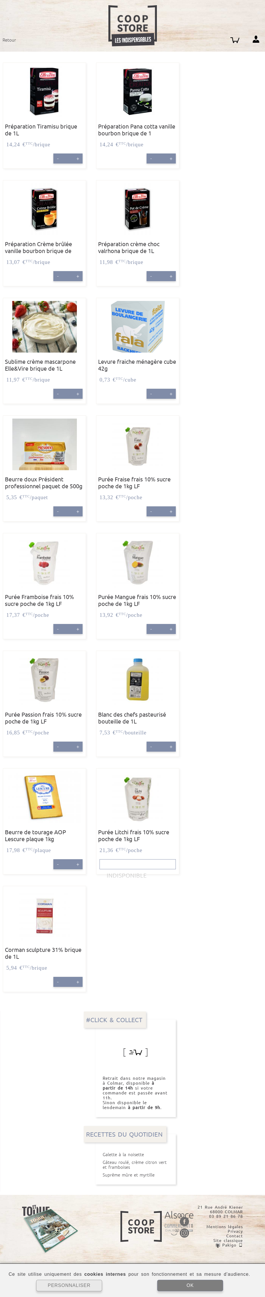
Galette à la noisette (136, 1154)
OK (190, 1285)
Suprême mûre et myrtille (136, 1174)
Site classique (228, 1240)
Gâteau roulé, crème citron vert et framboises (136, 1165)
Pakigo (229, 1245)
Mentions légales (224, 1226)
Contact (234, 1236)
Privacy (235, 1231)
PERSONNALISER (69, 1285)
